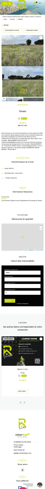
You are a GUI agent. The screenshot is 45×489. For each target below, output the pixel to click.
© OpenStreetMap (39, 250)
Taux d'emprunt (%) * (9, 289)
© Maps (31, 250)
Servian (12, 19)
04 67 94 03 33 (19, 450)
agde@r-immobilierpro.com (22, 453)
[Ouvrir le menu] (6, 3)
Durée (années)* (8, 276)
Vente (5, 19)
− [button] (41, 228)
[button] (24, 402)
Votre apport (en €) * (9, 283)
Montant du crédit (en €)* (11, 269)
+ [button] (41, 226)
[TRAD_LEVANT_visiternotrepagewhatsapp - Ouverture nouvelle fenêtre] (22, 470)
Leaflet (25, 250)
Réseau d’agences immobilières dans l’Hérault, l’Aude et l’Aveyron (22, 16)
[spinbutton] (22, 293)
